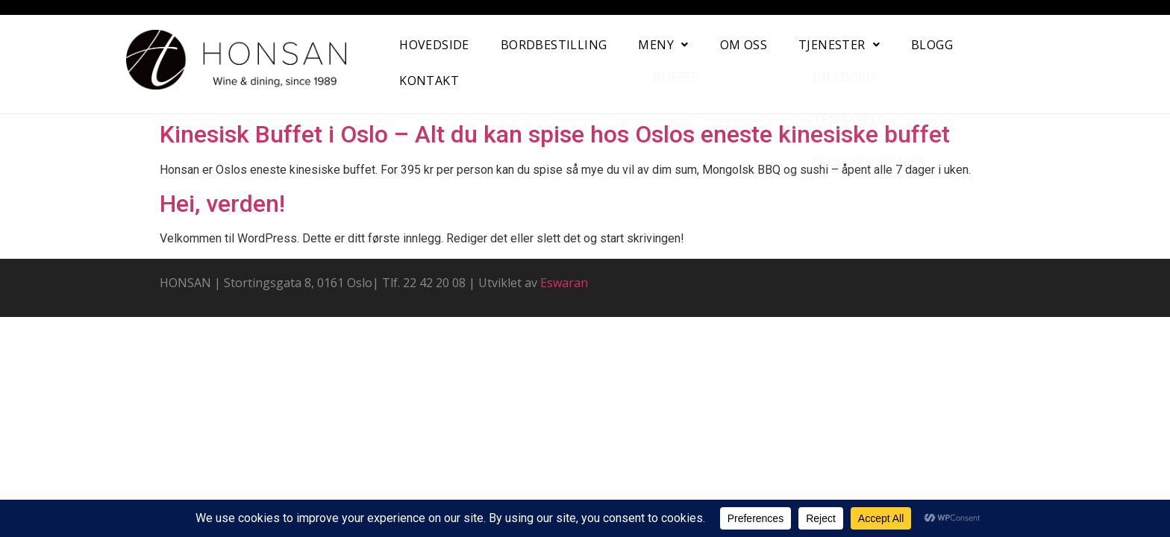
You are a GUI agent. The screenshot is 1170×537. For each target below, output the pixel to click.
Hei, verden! (222, 203)
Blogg (932, 45)
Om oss (743, 45)
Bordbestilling (554, 45)
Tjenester (839, 45)
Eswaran (564, 282)
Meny (663, 45)
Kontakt (429, 80)
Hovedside (434, 45)
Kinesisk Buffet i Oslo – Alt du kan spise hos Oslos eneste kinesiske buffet (555, 134)
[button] (663, 45)
